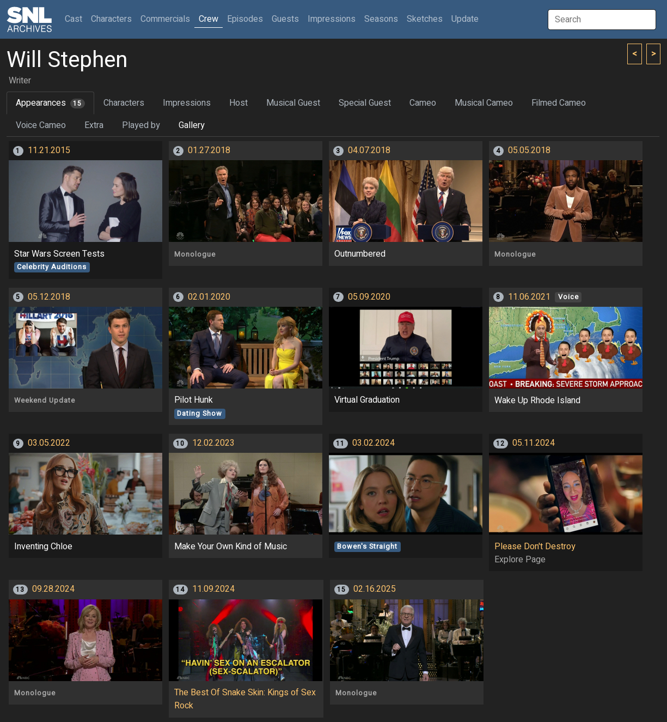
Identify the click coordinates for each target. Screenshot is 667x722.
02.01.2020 (209, 297)
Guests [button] (285, 19)
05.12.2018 (49, 297)
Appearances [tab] (50, 103)
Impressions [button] (332, 19)
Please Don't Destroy (535, 546)
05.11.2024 (533, 443)
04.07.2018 (369, 150)
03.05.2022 (49, 443)
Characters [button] (111, 19)
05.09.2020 (369, 297)
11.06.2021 (529, 297)
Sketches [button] (425, 19)
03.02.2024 (373, 443)
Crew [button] (208, 19)
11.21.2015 (49, 150)
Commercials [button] (165, 19)
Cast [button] (76, 19)
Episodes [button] (245, 19)
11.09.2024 (213, 589)
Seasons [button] (381, 19)
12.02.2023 (213, 443)
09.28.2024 (53, 589)
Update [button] (465, 19)
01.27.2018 (209, 150)
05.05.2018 (529, 150)
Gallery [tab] (192, 125)
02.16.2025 (374, 589)
